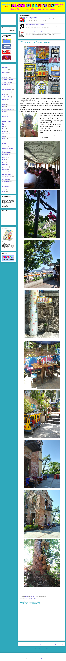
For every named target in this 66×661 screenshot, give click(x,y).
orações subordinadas (7, 148)
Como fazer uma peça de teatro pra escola (35, 24)
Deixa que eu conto (6, 89)
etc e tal (4, 104)
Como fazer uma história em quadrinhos (34, 31)
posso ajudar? (5, 167)
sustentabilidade (6, 181)
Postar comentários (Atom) (43, 648)
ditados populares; (6, 96)
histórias (4, 119)
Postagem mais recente (26, 644)
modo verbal (5, 133)
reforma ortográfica (6, 174)
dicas (3, 94)
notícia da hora (5, 141)
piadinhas (4, 157)
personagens (5, 154)
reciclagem (5, 171)
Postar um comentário (26, 607)
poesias (4, 162)
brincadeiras (5, 72)
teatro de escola (6, 186)
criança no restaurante (7, 79)
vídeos (3, 191)
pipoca (3, 159)
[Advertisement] (14, 625)
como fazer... (5, 77)
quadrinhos (5, 169)
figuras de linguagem (7, 109)
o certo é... (4, 143)
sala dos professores (7, 176)
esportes (4, 101)
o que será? (5, 146)
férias (3, 106)
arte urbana (5, 67)
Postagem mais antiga (58, 644)
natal (3, 136)
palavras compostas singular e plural (7, 151)
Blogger (41, 658)
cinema (4, 74)
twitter (3, 189)
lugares (34, 598)
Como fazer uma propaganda (32, 17)
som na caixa (5, 179)
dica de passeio (28, 598)
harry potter (5, 116)
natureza (4, 138)
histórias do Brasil (6, 121)
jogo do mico (5, 124)
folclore (4, 111)
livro (3, 126)
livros (3, 128)
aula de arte (5, 69)
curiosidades (5, 87)
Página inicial (41, 644)
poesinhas (4, 164)
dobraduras (5, 99)
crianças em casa (6, 82)
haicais (4, 114)
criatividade (5, 84)
